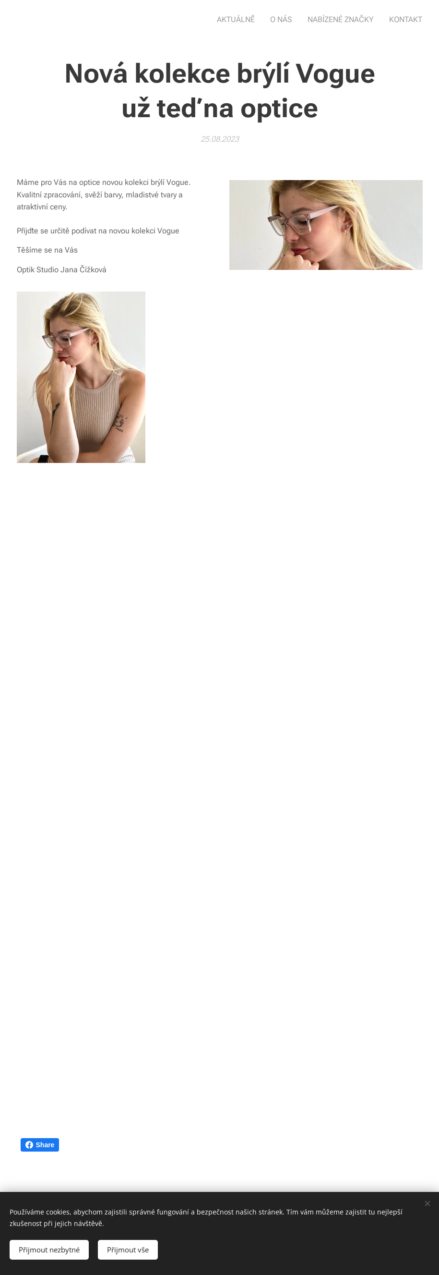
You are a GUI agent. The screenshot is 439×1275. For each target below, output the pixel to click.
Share (40, 1145)
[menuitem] (244, 20)
